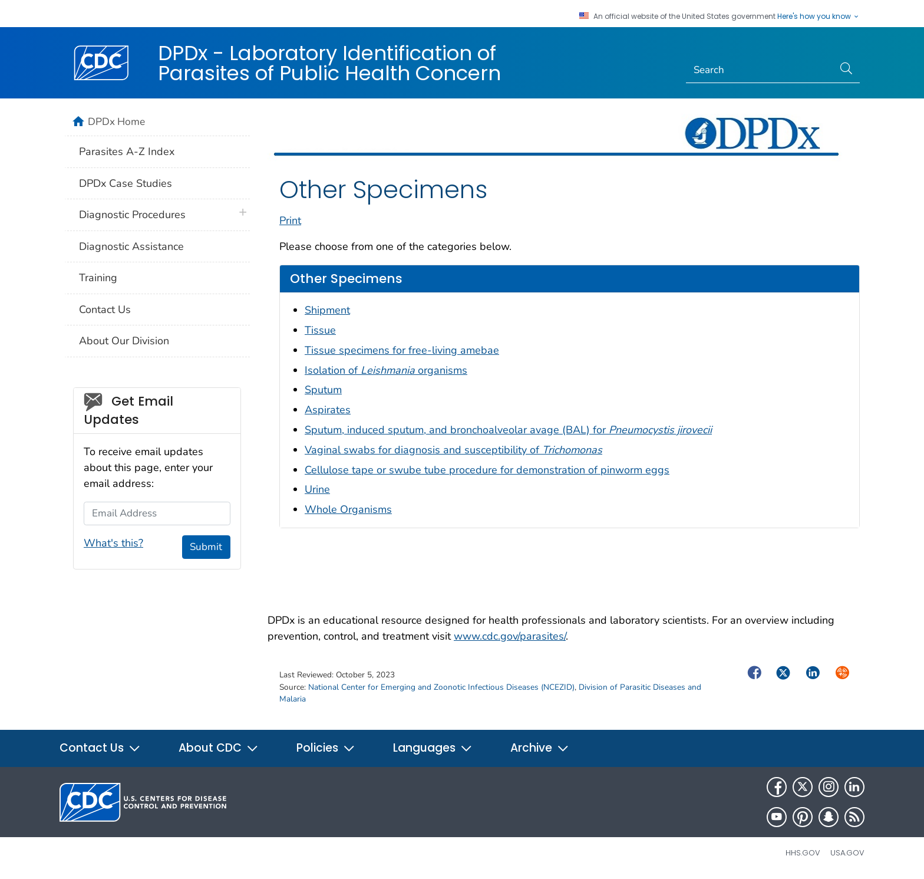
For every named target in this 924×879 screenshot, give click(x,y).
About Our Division (124, 341)
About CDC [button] (219, 748)
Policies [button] (325, 748)
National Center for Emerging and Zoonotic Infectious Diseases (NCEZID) (441, 687)
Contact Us (105, 309)
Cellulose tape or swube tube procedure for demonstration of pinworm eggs (487, 470)
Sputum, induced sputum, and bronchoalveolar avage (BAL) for (508, 430)
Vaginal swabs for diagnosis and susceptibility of (453, 450)
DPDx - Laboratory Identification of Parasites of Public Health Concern (329, 63)
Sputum (323, 390)
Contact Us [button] (100, 748)
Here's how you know (818, 16)
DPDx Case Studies (125, 183)
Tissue (320, 330)
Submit (206, 547)
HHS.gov (803, 852)
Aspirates (328, 410)
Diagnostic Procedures (132, 215)
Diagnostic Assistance (131, 246)
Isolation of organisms (386, 370)
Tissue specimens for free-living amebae (402, 350)
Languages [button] (433, 748)
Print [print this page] (290, 220)
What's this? (113, 543)
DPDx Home (116, 121)
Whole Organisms (348, 509)
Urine (317, 489)
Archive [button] (539, 748)
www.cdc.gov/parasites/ (510, 636)
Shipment (327, 310)
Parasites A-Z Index (126, 151)
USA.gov (847, 852)
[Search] (760, 70)
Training (98, 278)
